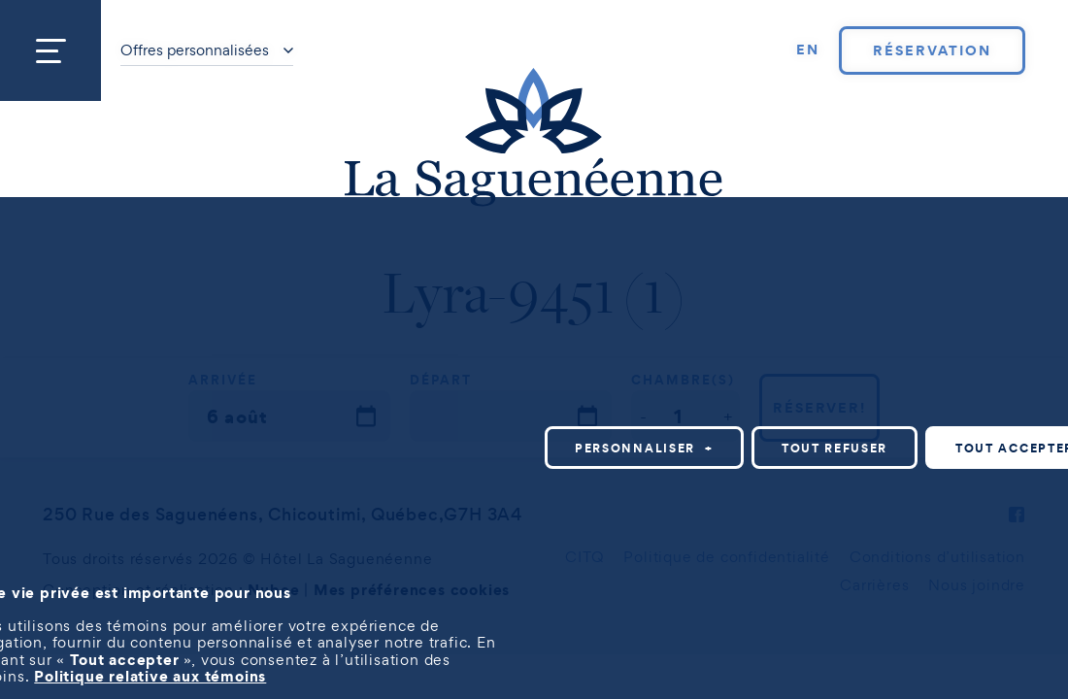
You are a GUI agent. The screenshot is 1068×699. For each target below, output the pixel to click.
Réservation (931, 50)
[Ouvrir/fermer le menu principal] (50, 50)
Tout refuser (834, 448)
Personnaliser (644, 448)
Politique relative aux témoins (150, 675)
